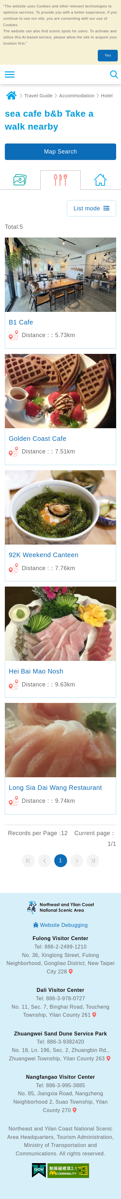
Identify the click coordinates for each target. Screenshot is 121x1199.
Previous (44, 860)
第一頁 (28, 860)
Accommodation (77, 95)
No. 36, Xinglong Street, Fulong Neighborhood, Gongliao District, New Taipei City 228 (60, 963)
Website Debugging (64, 925)
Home (11, 95)
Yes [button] (108, 55)
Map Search (60, 151)
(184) (101, 180)
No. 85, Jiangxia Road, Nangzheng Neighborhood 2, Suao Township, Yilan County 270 (60, 1102)
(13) (20, 180)
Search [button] (113, 74)
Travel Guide (39, 95)
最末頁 (92, 860)
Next (76, 860)
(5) (60, 180)
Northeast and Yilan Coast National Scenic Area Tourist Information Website (44, 74)
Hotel (107, 95)
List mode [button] (87, 208)
